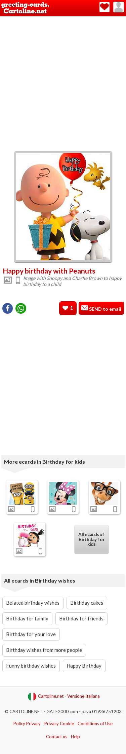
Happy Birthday (84, 666)
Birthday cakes (86, 603)
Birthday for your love (31, 634)
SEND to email (104, 309)
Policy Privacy (27, 723)
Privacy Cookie (59, 723)
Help (75, 736)
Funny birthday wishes (31, 666)
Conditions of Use (95, 723)
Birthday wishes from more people (44, 650)
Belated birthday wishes (32, 603)
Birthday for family (27, 618)
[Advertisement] (63, 82)
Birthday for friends (81, 618)
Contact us (56, 736)
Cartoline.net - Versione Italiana (64, 696)
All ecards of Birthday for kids (91, 539)
